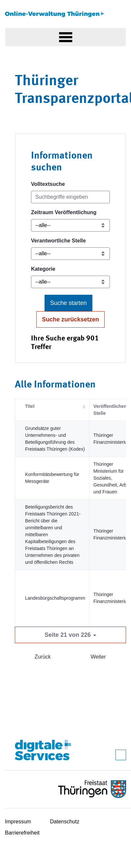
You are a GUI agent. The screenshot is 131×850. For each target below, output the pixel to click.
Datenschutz (65, 821)
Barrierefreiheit (22, 833)
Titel (30, 406)
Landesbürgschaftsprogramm (55, 598)
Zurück (43, 657)
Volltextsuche (48, 184)
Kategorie (43, 269)
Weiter (98, 657)
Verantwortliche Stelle (58, 240)
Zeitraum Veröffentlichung (63, 212)
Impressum (18, 821)
